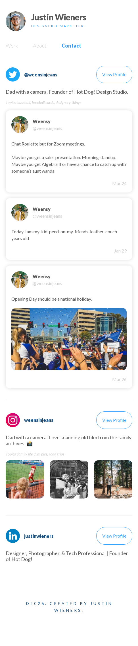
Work (12, 45)
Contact (71, 45)
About (40, 45)
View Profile (114, 74)
